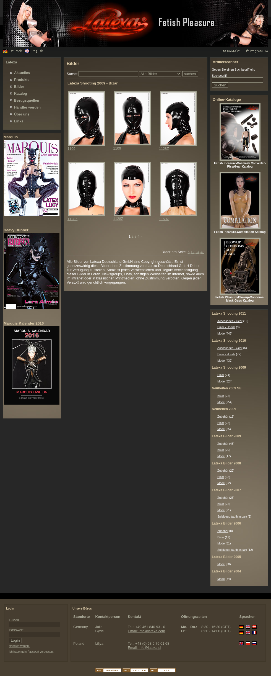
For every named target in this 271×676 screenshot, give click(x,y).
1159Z (164, 219)
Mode (221, 333)
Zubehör (222, 416)
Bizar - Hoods (226, 327)
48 (202, 252)
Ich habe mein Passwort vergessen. (31, 651)
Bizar (220, 375)
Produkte (21, 80)
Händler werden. (19, 645)
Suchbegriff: (220, 75)
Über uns (21, 114)
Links (18, 121)
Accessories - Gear (230, 321)
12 (192, 252)
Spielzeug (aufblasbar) (232, 516)
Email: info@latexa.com (146, 631)
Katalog (20, 93)
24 (197, 252)
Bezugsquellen (26, 100)
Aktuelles (22, 73)
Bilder (19, 86)
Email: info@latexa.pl (144, 648)
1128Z (164, 148)
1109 (71, 148)
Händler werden (27, 107)
